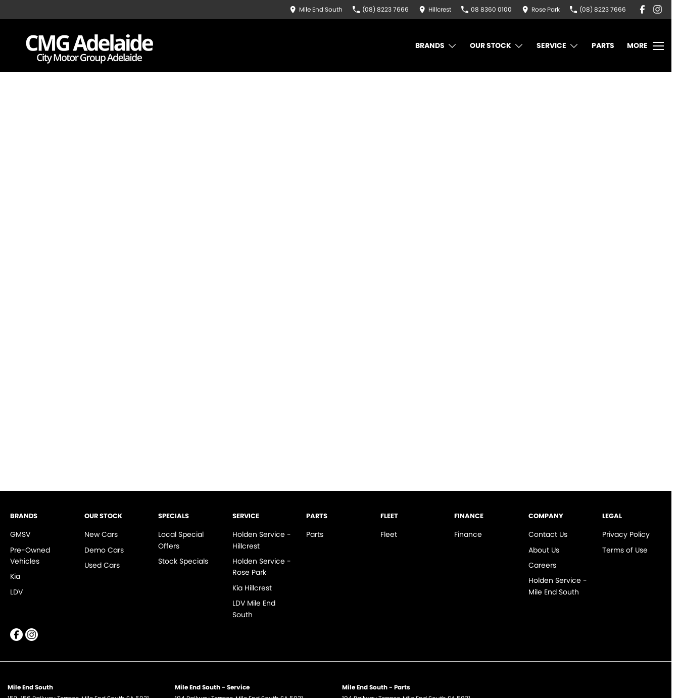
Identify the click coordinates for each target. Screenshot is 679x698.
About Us (543, 550)
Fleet (388, 534)
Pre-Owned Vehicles (30, 555)
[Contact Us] (316, 9)
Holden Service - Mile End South (557, 585)
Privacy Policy (626, 534)
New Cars (101, 534)
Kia (15, 576)
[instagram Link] (657, 9)
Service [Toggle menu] (558, 45)
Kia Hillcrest (252, 588)
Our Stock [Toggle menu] (497, 45)
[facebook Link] (642, 9)
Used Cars (102, 565)
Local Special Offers (181, 540)
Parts (603, 45)
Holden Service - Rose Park (261, 566)
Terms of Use (625, 550)
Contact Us (547, 534)
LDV (16, 592)
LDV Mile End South (253, 608)
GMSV (20, 534)
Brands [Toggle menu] (436, 45)
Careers (542, 565)
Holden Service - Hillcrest (261, 540)
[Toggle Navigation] (645, 46)
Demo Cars (104, 550)
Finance (468, 534)
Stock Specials (183, 561)
